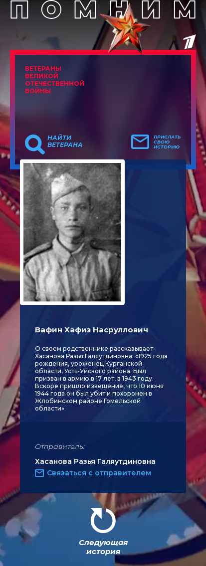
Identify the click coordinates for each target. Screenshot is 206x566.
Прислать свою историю (167, 142)
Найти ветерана (65, 141)
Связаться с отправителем (99, 472)
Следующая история (103, 547)
